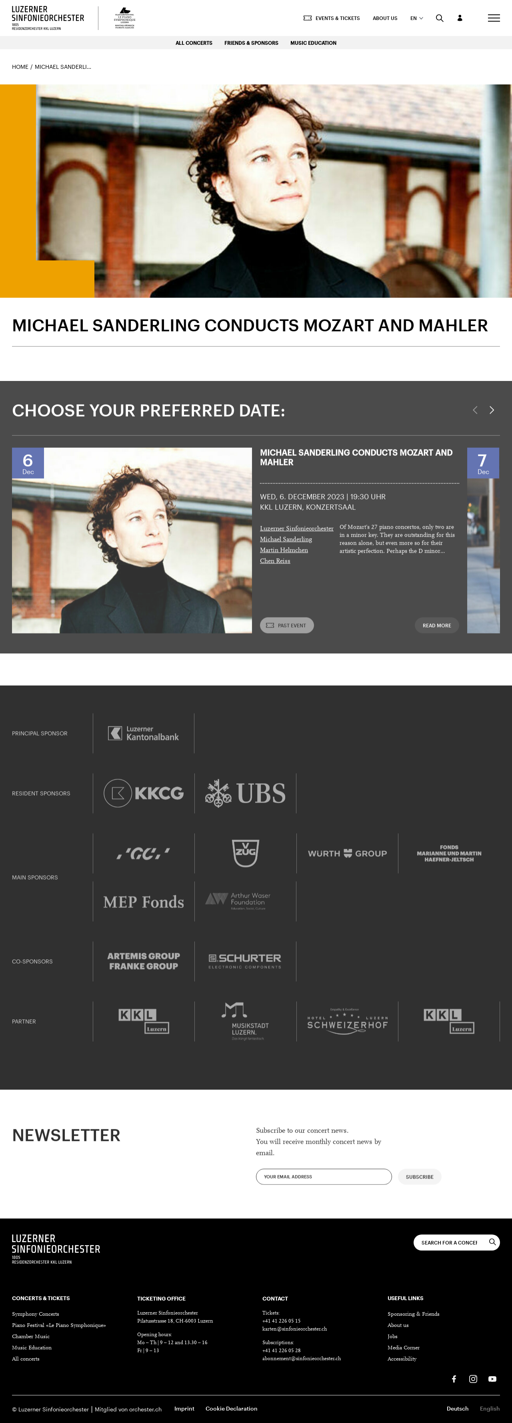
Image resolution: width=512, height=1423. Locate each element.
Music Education (313, 43)
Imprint (184, 1408)
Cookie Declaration (232, 1408)
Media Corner (404, 1348)
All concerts (26, 1359)
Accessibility (402, 1359)
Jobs (393, 1337)
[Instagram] (473, 1379)
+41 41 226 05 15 (281, 1321)
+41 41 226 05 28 (281, 1350)
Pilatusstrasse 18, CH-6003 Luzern (175, 1321)
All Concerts (194, 43)
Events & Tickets (332, 18)
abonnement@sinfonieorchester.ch (301, 1358)
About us (385, 18)
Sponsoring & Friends (414, 1314)
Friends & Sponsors (251, 43)
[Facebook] (454, 1379)
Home (20, 66)
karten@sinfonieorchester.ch (294, 1329)
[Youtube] (492, 1379)
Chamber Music (31, 1337)
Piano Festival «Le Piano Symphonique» (59, 1326)
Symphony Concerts (35, 1314)
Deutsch (458, 1408)
